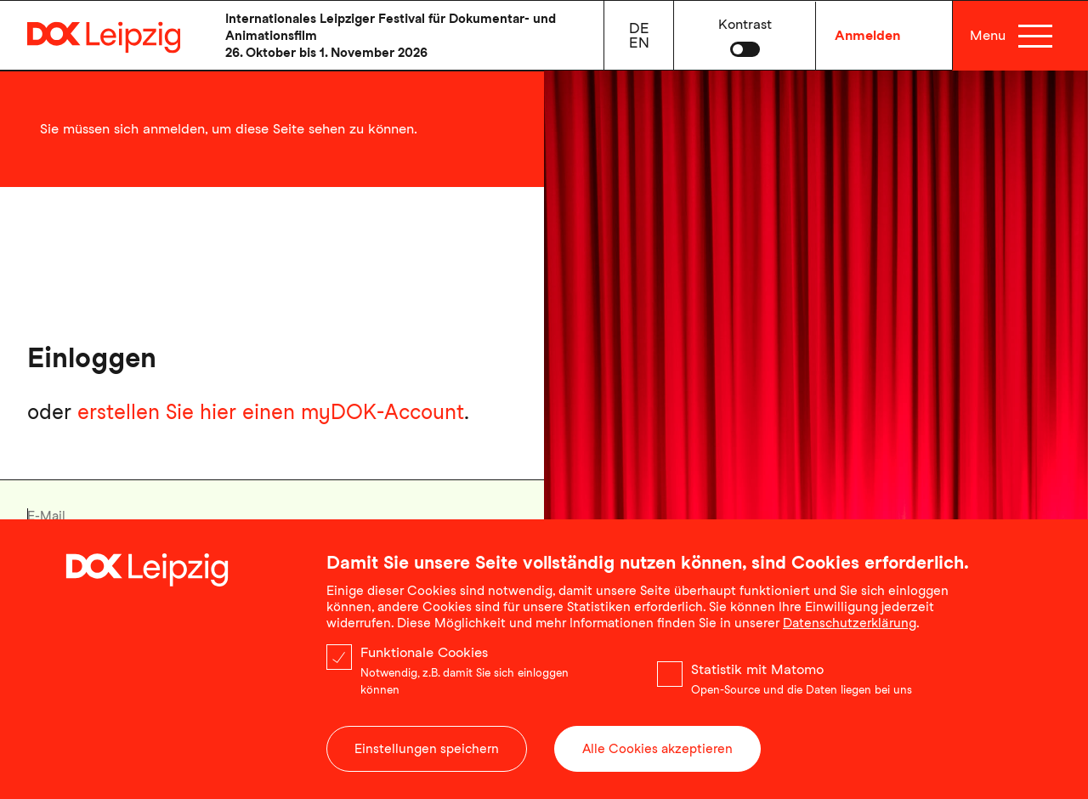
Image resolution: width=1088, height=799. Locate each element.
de (639, 28)
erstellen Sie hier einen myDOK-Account (270, 412)
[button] (745, 36)
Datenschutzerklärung (849, 632)
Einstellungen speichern (426, 758)
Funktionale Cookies (424, 662)
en (639, 42)
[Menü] (1034, 35)
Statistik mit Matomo (757, 679)
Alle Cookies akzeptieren (657, 758)
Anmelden (867, 35)
